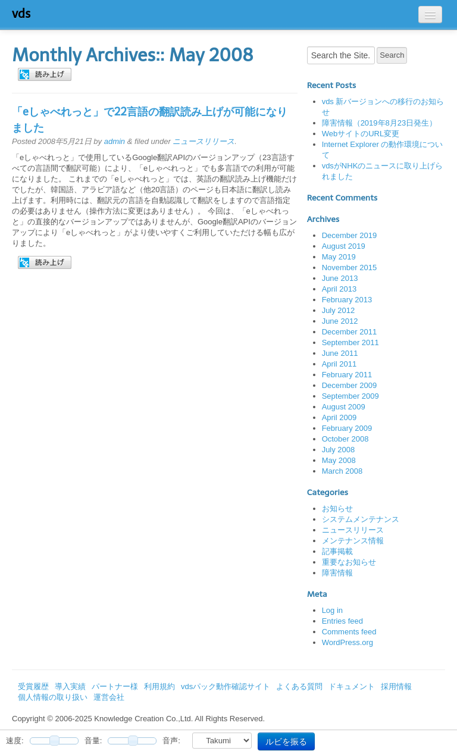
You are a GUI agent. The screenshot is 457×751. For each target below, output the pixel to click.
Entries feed (342, 621)
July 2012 (338, 310)
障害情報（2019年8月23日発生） (379, 122)
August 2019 (343, 246)
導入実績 (70, 686)
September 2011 (350, 342)
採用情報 (396, 686)
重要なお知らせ (349, 562)
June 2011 (340, 353)
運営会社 (108, 697)
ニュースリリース (203, 141)
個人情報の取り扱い (52, 697)
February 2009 (347, 428)
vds (21, 14)
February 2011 (347, 374)
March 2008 (342, 471)
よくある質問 (299, 686)
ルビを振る (286, 741)
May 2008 (339, 460)
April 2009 (339, 417)
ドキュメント (351, 686)
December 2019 (349, 235)
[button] (44, 74)
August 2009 (343, 406)
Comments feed (349, 631)
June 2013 (340, 278)
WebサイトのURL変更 (361, 133)
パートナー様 (115, 686)
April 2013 (339, 288)
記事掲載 (337, 551)
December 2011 (349, 331)
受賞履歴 (33, 686)
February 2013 (347, 299)
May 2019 (339, 256)
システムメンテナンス (360, 519)
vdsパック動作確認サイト (225, 686)
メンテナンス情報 (353, 540)
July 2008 (338, 449)
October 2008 (345, 438)
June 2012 (340, 321)
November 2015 (349, 267)
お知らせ (337, 508)
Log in (332, 610)
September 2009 (350, 396)
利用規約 (159, 686)
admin (114, 141)
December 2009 (349, 385)
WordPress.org (347, 642)
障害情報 (337, 572)
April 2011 (339, 363)
